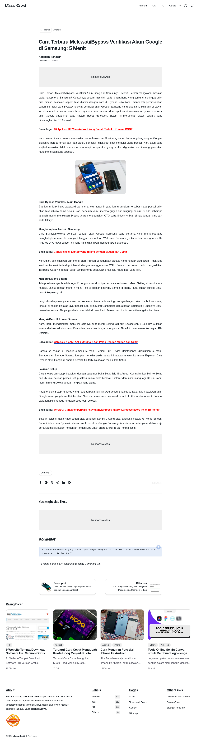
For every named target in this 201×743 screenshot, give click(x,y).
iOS (49, 5)
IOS (106, 702)
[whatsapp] (57, 483)
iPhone (117, 645)
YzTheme (32, 736)
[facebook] (40, 483)
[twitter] (52, 483)
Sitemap (133, 713)
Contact (133, 707)
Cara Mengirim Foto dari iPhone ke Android (117, 651)
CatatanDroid (173, 702)
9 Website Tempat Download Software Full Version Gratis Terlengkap (26, 653)
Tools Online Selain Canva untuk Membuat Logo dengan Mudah (168, 653)
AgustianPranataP (50, 56)
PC (58, 5)
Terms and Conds (138, 702)
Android (39, 5)
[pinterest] (46, 483)
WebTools (165, 645)
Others (68, 5)
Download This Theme (178, 696)
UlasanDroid (16, 5)
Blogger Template (176, 707)
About (132, 696)
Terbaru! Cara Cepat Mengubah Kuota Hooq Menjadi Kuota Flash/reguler (75, 653)
